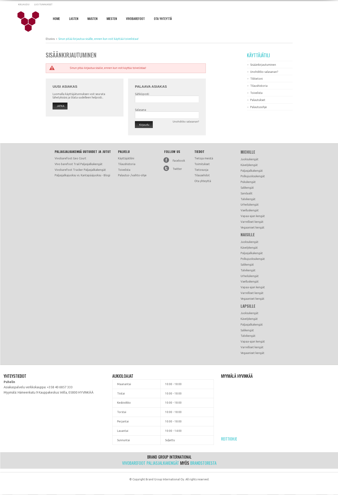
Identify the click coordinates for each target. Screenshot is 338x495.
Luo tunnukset (43, 4)
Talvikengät (248, 199)
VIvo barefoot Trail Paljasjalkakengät (78, 164)
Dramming (31, 21)
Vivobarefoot (135, 18)
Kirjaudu (24, 4)
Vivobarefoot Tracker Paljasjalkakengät (80, 169)
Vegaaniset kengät (252, 227)
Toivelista (256, 92)
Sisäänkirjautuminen (263, 64)
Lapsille (248, 306)
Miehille (248, 152)
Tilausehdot (202, 175)
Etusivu (50, 38)
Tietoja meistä (203, 158)
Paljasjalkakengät (252, 170)
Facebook (179, 160)
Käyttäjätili (258, 55)
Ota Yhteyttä (163, 18)
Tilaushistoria (259, 85)
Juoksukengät (249, 159)
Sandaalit (246, 193)
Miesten (112, 18)
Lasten (73, 18)
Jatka (60, 106)
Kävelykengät (249, 164)
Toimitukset (202, 164)
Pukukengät (248, 181)
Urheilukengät (250, 204)
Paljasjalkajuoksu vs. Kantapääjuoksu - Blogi (82, 175)
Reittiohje (229, 439)
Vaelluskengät (250, 210)
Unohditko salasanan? (264, 71)
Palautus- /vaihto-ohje (132, 175)
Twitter (177, 168)
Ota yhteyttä (202, 181)
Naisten (92, 18)
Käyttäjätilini (126, 158)
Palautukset (257, 99)
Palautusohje (258, 107)
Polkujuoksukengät (253, 176)
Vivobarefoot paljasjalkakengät (150, 463)
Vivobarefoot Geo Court (70, 158)
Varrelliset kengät (252, 221)
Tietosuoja (201, 169)
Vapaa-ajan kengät (253, 216)
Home (56, 18)
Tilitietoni (256, 78)
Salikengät (247, 187)
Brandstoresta (203, 463)
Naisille (248, 234)
